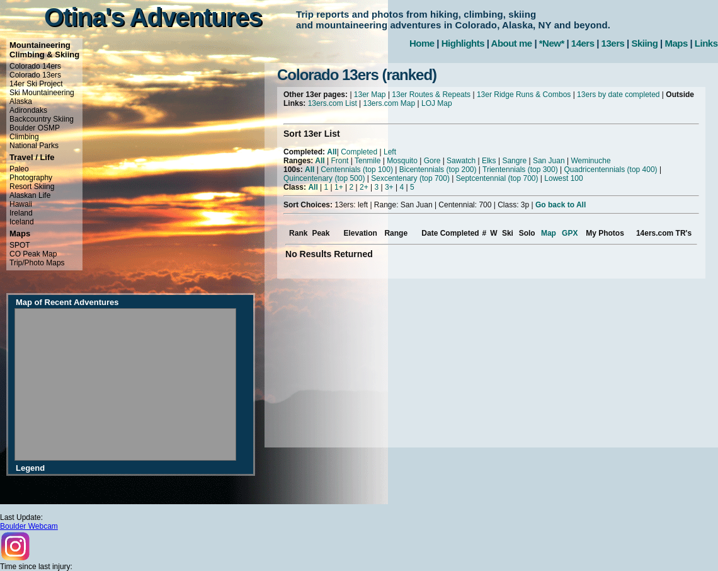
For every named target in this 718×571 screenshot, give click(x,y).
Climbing (24, 136)
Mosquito (402, 160)
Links (706, 43)
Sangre (514, 160)
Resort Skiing (31, 186)
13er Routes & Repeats (431, 94)
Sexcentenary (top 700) (410, 178)
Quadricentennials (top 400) (610, 169)
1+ (338, 187)
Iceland (21, 221)
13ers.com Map (389, 103)
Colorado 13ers (35, 75)
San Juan (549, 160)
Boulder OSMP (34, 128)
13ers (613, 43)
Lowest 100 (563, 178)
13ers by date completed (618, 94)
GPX (570, 233)
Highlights (463, 43)
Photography (30, 177)
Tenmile (367, 160)
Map (548, 233)
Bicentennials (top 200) (438, 169)
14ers (583, 43)
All (331, 151)
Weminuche (590, 160)
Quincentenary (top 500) (324, 178)
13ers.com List (332, 103)
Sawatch (461, 160)
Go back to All (560, 204)
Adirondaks (28, 110)
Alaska (20, 101)
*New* (551, 43)
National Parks (34, 145)
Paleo (19, 168)
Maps (675, 43)
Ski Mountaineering (41, 92)
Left (390, 151)
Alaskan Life (29, 195)
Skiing (644, 43)
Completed (359, 151)
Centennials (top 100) (357, 169)
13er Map (370, 94)
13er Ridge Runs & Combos (524, 94)
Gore (432, 160)
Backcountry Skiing (41, 119)
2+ (364, 187)
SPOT (19, 245)
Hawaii (20, 204)
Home (422, 43)
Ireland (21, 213)
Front (339, 160)
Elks (489, 160)
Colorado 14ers (35, 66)
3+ (389, 187)
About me (511, 43)
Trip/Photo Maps (37, 262)
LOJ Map (436, 103)
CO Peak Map (33, 254)
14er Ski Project (36, 83)
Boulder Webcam (29, 526)
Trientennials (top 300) (520, 169)
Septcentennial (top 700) (497, 178)
